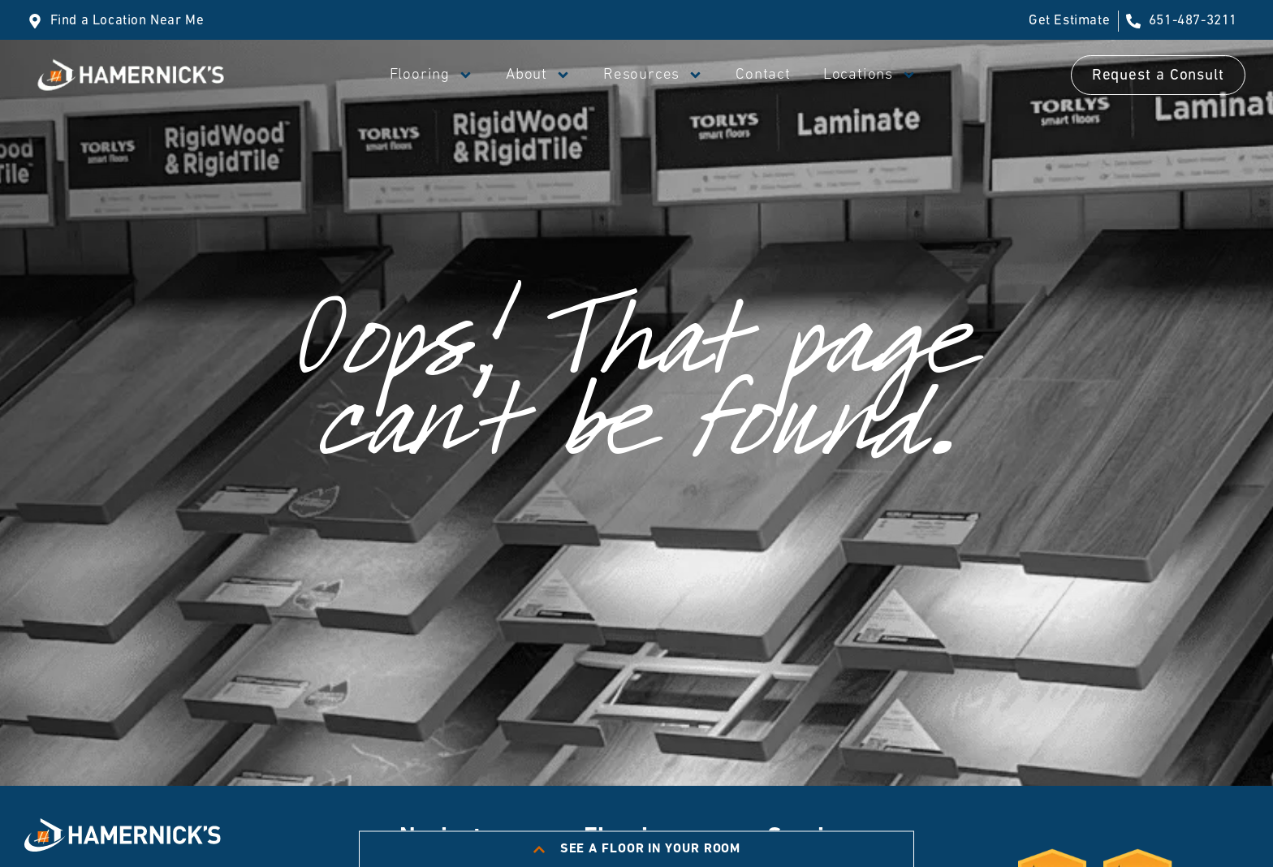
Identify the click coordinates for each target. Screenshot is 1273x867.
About (538, 75)
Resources (653, 75)
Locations (870, 75)
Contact (763, 75)
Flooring (431, 75)
